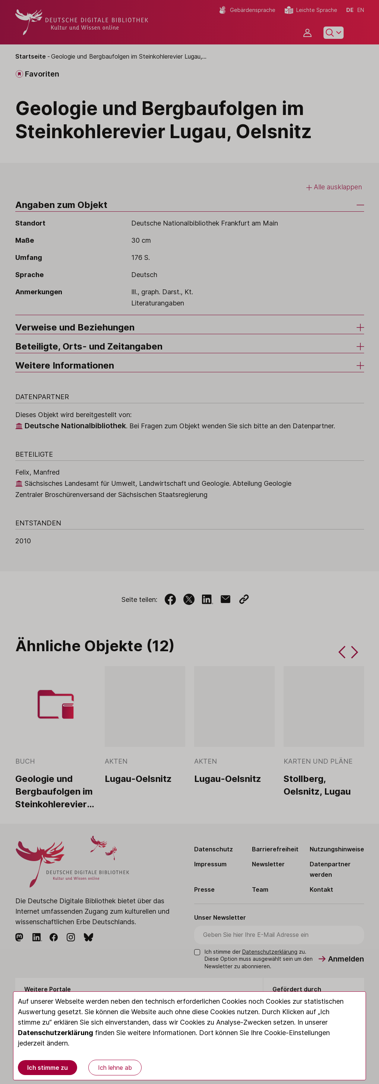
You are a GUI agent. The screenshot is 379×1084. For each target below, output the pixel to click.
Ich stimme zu (47, 1067)
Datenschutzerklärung (55, 1033)
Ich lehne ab (115, 1067)
